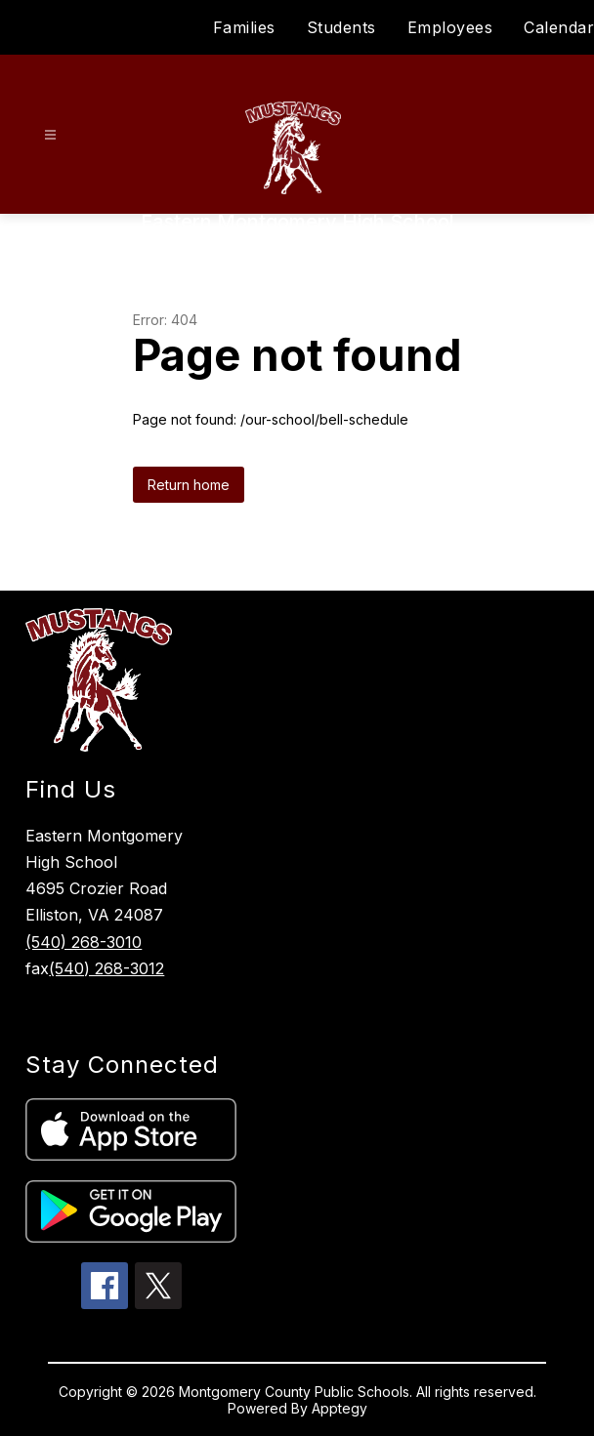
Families (244, 27)
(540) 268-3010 (83, 942)
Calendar (559, 27)
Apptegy (339, 1408)
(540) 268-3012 (106, 968)
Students (341, 27)
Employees (450, 27)
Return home (189, 484)
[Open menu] (50, 135)
